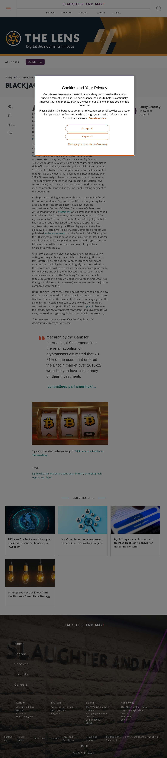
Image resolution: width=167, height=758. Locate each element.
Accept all (87, 128)
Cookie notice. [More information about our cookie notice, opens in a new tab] (98, 118)
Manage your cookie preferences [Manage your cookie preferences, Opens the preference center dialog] (87, 144)
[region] (85, 116)
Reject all (87, 136)
